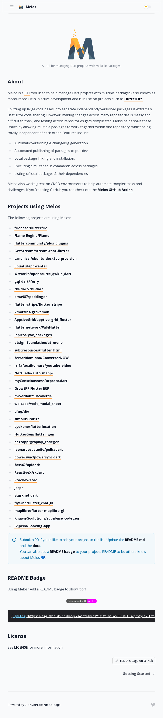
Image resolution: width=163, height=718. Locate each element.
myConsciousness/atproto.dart (40, 380)
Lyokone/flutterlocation (35, 426)
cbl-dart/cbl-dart (28, 289)
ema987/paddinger (30, 296)
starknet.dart (26, 495)
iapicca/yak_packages (33, 335)
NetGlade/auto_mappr (33, 373)
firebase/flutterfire (30, 228)
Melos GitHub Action (115, 189)
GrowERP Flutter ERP (31, 388)
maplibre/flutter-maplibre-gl (39, 510)
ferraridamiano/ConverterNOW (41, 357)
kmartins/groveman (31, 312)
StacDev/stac (25, 480)
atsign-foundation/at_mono (38, 342)
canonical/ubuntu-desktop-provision (45, 258)
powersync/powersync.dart (37, 457)
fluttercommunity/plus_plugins (41, 243)
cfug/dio (21, 411)
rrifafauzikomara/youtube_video (42, 365)
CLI (27, 93)
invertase (36, 705)
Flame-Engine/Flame (31, 235)
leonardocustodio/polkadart (38, 449)
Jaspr (18, 487)
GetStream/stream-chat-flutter (41, 251)
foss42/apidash (27, 464)
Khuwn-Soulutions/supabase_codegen (46, 518)
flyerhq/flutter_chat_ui (33, 503)
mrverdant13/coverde (33, 396)
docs (36, 545)
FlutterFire (133, 99)
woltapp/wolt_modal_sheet (38, 403)
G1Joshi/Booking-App (32, 526)
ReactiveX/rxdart (29, 472)
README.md (135, 539)
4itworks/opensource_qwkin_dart (43, 273)
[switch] (148, 7)
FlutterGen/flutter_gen (34, 434)
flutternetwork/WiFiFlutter (37, 327)
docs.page (52, 705)
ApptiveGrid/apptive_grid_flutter (42, 319)
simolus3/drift (26, 419)
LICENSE (21, 647)
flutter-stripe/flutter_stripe (38, 304)
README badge (62, 551)
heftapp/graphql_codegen (36, 442)
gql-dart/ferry (26, 281)
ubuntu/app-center (30, 266)
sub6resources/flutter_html (38, 350)
